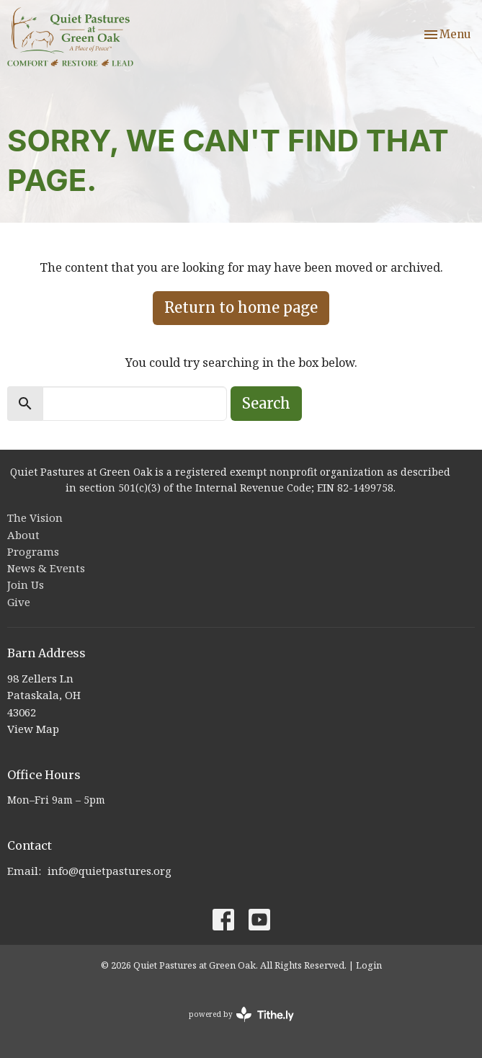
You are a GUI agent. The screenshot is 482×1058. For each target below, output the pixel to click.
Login (369, 965)
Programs (33, 551)
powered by (241, 1014)
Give (18, 602)
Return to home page (241, 307)
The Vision (35, 517)
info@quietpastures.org (109, 870)
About (23, 535)
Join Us (25, 584)
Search (266, 403)
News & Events (46, 568)
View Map (33, 728)
